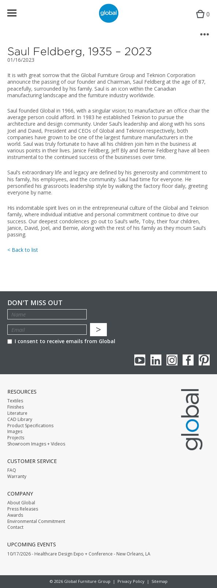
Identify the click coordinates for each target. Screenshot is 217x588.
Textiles (15, 401)
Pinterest (204, 359)
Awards (15, 515)
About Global (21, 503)
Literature (17, 413)
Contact (15, 527)
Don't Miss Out (35, 303)
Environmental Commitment (36, 521)
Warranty (16, 476)
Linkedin (155, 359)
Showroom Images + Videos (36, 444)
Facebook (188, 359)
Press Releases (22, 509)
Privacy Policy (131, 581)
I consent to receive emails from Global (61, 341)
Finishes (15, 407)
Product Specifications (30, 426)
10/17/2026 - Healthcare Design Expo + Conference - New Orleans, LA (78, 554)
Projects (15, 438)
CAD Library (19, 419)
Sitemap (159, 581)
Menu (16, 14)
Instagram (172, 359)
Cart (201, 20)
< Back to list (22, 249)
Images (14, 432)
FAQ (11, 470)
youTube (139, 359)
